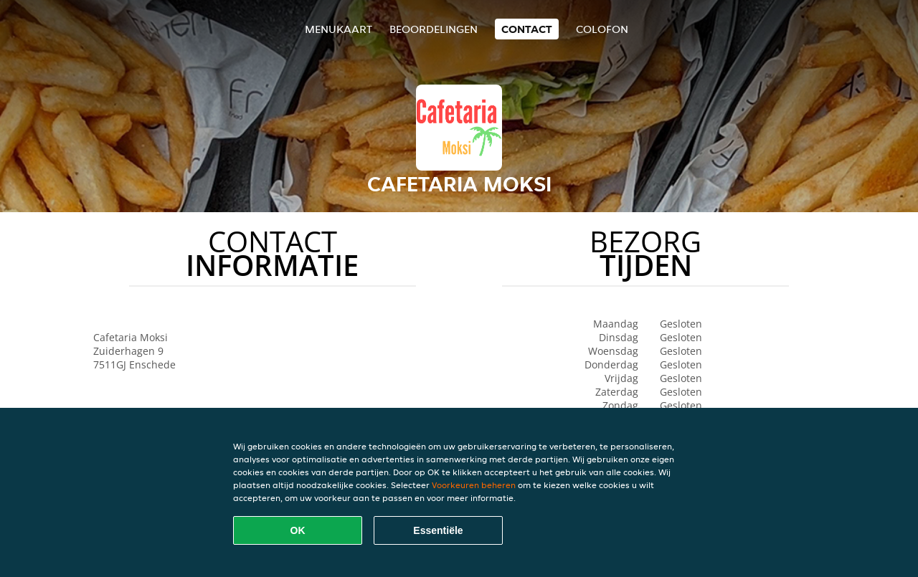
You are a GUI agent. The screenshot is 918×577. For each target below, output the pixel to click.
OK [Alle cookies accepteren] (298, 530)
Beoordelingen (433, 29)
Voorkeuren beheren (474, 485)
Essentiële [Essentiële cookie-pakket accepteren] (438, 530)
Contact (526, 29)
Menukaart (338, 29)
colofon (602, 29)
